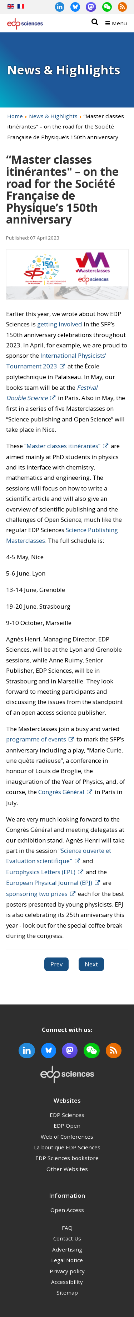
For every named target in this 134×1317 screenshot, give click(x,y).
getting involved (59, 324)
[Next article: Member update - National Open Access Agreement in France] (91, 964)
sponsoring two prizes (37, 894)
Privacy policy (67, 1271)
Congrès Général (61, 792)
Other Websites (67, 1168)
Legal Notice (67, 1260)
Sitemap (67, 1292)
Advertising (67, 1249)
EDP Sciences (67, 1114)
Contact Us (67, 1238)
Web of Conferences (67, 1136)
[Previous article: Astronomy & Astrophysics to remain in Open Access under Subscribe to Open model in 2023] (56, 964)
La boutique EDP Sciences (67, 1147)
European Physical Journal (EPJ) (49, 882)
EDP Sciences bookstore (67, 1157)
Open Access (67, 1209)
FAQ (67, 1227)
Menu (119, 23)
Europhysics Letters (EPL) (40, 872)
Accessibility (67, 1281)
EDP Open (67, 1125)
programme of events (36, 739)
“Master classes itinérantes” (62, 446)
